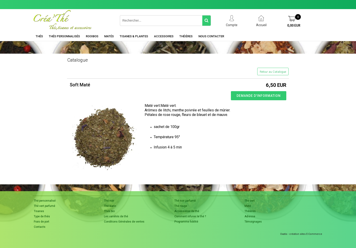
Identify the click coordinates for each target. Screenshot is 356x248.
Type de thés (42, 216)
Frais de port (41, 221)
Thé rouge (180, 206)
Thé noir (109, 200)
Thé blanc (110, 206)
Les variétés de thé (116, 216)
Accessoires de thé (186, 211)
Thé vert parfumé (44, 206)
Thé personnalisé (45, 200)
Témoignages (253, 221)
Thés (39, 36)
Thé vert (250, 200)
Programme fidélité (186, 221)
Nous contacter (211, 36)
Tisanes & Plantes (134, 36)
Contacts (39, 226)
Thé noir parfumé (185, 200)
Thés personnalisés (64, 36)
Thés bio (109, 211)
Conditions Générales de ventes (124, 221)
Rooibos (92, 36)
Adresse (250, 216)
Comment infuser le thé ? (190, 216)
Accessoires (163, 36)
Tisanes (39, 211)
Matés (109, 36)
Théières (186, 36)
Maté (248, 206)
